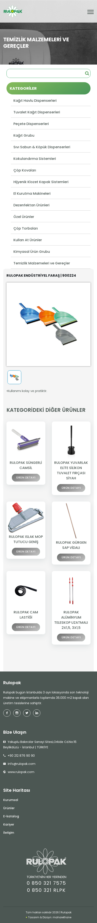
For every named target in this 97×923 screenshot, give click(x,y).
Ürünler (9, 808)
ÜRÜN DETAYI (26, 478)
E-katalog (11, 816)
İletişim (8, 832)
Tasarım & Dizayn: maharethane (48, 917)
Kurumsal (10, 800)
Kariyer (8, 824)
